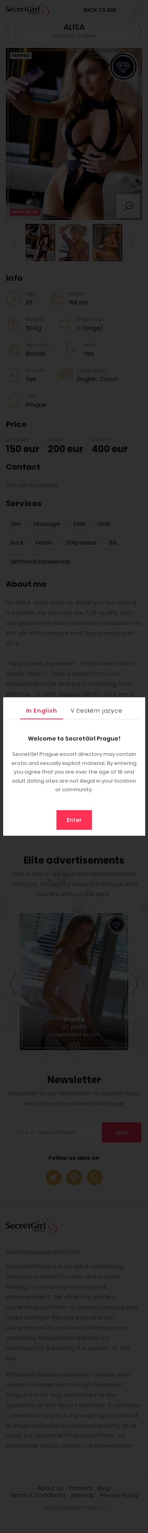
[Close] (137, 705)
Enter (74, 820)
